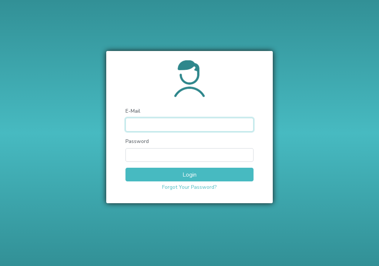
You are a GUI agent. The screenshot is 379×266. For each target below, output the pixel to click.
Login (189, 175)
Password (137, 141)
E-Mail (132, 111)
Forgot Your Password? (189, 187)
